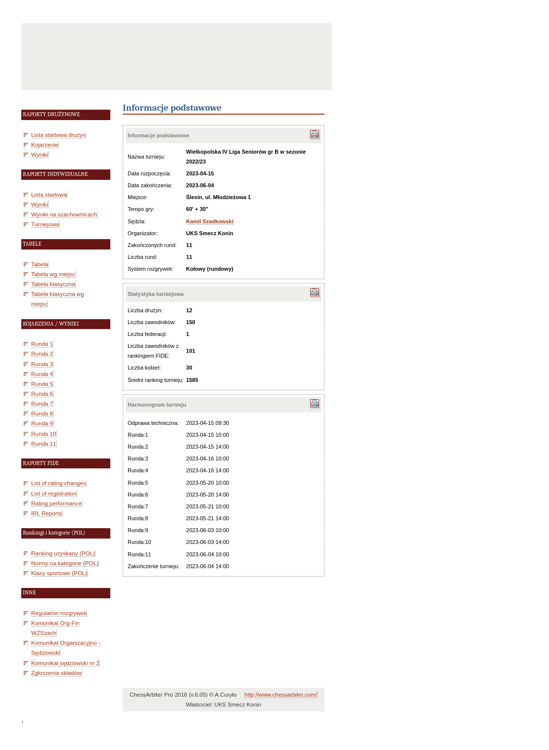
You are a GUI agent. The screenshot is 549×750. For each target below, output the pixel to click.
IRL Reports (46, 513)
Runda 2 (42, 353)
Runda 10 (43, 433)
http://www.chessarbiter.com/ (280, 695)
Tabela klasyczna (53, 284)
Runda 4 (42, 374)
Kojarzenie (44, 144)
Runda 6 (42, 393)
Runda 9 (42, 423)
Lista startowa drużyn (58, 134)
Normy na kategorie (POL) (64, 563)
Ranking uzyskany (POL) (63, 553)
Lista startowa (49, 194)
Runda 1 (42, 343)
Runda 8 (42, 413)
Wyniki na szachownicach (64, 214)
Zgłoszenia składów (56, 672)
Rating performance (56, 503)
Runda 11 (43, 443)
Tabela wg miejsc (53, 274)
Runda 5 (42, 383)
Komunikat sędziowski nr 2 (65, 663)
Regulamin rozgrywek (59, 613)
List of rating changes (58, 483)
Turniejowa (45, 224)
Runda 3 (42, 364)
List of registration (54, 493)
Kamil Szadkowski (209, 221)
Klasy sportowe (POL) (59, 573)
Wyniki (39, 154)
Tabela (39, 264)
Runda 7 (42, 403)
